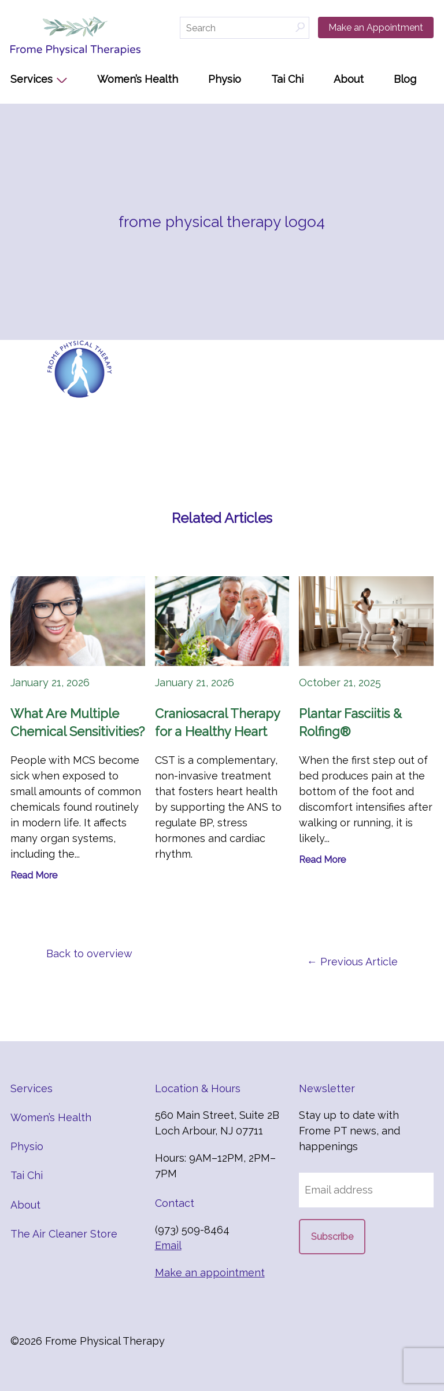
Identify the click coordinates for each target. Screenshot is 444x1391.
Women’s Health (137, 79)
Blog (405, 79)
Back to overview (89, 953)
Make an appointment (210, 1272)
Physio (224, 79)
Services (31, 79)
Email (168, 1245)
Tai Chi (287, 79)
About (349, 79)
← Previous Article (352, 962)
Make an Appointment (375, 27)
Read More (33, 875)
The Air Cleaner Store (63, 1234)
